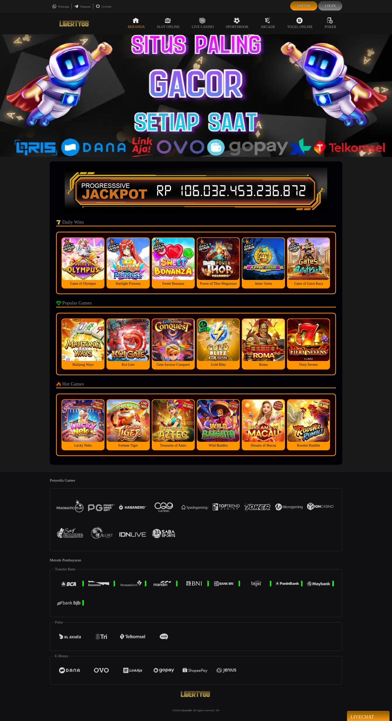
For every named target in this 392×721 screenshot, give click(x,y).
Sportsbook (237, 23)
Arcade (268, 23)
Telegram (82, 6)
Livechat (103, 6)
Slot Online (168, 23)
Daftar (304, 6)
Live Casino (203, 23)
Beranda (136, 23)
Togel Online (300, 23)
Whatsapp (60, 6)
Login (330, 6)
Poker (330, 23)
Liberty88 (186, 710)
